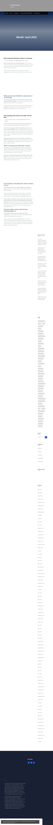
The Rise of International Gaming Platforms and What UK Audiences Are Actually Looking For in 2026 (42, 242)
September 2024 (41, 544)
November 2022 (41, 615)
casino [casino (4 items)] (44, 323)
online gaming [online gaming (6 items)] (41, 388)
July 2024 (39, 550)
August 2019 (40, 738)
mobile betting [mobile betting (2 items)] (41, 368)
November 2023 (41, 576)
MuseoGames (15, 5)
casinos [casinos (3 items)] (40, 328)
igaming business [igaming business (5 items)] (41, 348)
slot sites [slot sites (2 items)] (43, 408)
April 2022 (40, 634)
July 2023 (39, 589)
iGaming (5, 107)
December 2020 (41, 686)
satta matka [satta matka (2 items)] (40, 403)
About (11, 13)
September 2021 (41, 657)
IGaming (26, 60)
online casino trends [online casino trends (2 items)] (42, 383)
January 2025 (40, 531)
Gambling (16, 13)
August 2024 (40, 547)
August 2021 (40, 660)
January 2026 (40, 499)
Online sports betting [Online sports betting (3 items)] (42, 398)
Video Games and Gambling (26, 13)
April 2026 (40, 492)
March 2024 (40, 563)
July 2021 (39, 664)
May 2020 (40, 709)
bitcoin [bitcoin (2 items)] (40, 323)
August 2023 (40, 586)
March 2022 (40, 638)
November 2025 (41, 505)
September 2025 (41, 512)
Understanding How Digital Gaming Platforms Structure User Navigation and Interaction (42, 250)
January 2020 (40, 722)
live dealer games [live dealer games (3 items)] (41, 363)
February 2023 (40, 605)
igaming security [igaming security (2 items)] (41, 353)
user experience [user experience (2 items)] (41, 418)
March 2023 (40, 602)
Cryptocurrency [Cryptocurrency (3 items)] (41, 333)
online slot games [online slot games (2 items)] (41, 393)
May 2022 (40, 631)
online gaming (18, 119)
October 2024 (40, 541)
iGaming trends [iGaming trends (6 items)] (41, 358)
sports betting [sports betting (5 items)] (41, 413)
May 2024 (40, 557)
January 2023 (40, 609)
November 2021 (41, 651)
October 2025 (40, 508)
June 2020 (40, 706)
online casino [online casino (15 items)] (41, 378)
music (15, 60)
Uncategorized (40, 458)
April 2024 (40, 560)
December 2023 (41, 573)
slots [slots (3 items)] (39, 408)
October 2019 (40, 731)
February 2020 (40, 719)
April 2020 (40, 712)
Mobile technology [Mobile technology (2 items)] (41, 373)
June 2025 (40, 518)
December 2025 (41, 502)
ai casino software (12, 119)
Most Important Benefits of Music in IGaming (18, 58)
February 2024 (40, 567)
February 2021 (40, 680)
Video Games (40, 461)
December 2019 (41, 725)
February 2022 (40, 641)
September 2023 (41, 583)
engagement (11, 60)
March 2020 (40, 715)
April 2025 (40, 525)
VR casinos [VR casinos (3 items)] (40, 426)
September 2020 (41, 696)
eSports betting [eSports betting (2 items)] (41, 338)
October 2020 (40, 693)
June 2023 (40, 592)
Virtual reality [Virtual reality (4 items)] (41, 423)
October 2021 (40, 654)
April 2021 (40, 673)
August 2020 (40, 699)
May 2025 (40, 521)
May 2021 (40, 670)
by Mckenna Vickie (20, 60)
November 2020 (41, 689)
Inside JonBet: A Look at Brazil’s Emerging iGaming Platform (42, 298)
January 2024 (40, 570)
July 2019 (39, 741)
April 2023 (40, 599)
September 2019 (41, 735)
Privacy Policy (37, 13)
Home (7, 13)
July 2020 (39, 702)
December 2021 (41, 647)
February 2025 (40, 528)
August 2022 (40, 622)
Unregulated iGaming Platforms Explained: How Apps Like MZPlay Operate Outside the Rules (42, 291)
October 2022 (40, 618)
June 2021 (40, 667)
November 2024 (41, 537)
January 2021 (40, 683)
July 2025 (39, 515)
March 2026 (40, 495)
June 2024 (40, 554)
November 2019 (41, 728)
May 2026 (40, 489)
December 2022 (41, 612)
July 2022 (39, 625)
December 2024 (41, 534)
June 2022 (40, 628)
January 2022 (40, 644)
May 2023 (40, 596)
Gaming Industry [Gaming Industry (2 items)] (41, 343)
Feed (6, 780)
